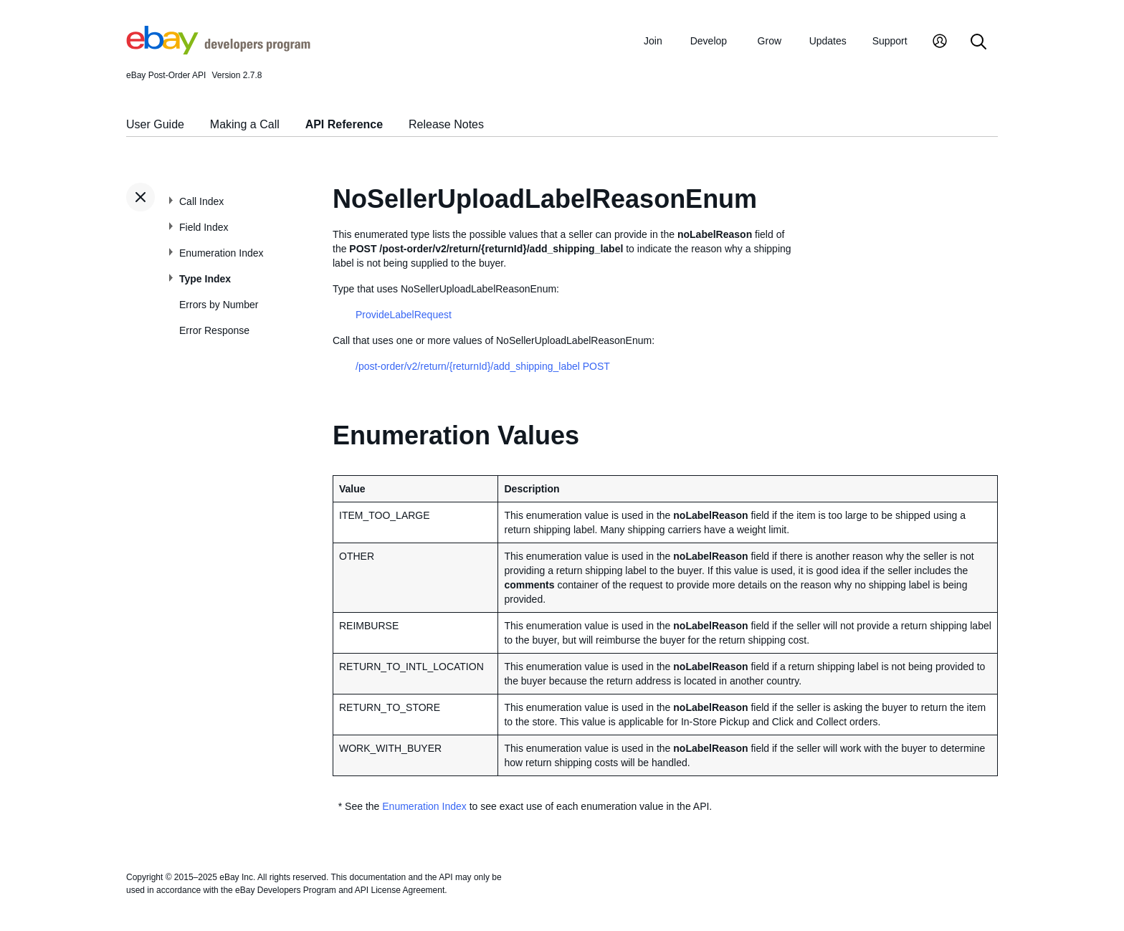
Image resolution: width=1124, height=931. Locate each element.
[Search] (978, 43)
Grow (769, 41)
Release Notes (446, 124)
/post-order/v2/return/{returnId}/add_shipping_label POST (483, 366)
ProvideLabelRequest (404, 314)
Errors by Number (218, 304)
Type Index (205, 279)
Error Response (214, 330)
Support (890, 41)
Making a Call (245, 124)
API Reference (344, 124)
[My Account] (939, 43)
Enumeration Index (221, 253)
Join (653, 41)
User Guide (155, 124)
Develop (708, 41)
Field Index (203, 227)
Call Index (201, 201)
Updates (828, 41)
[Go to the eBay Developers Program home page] (218, 51)
